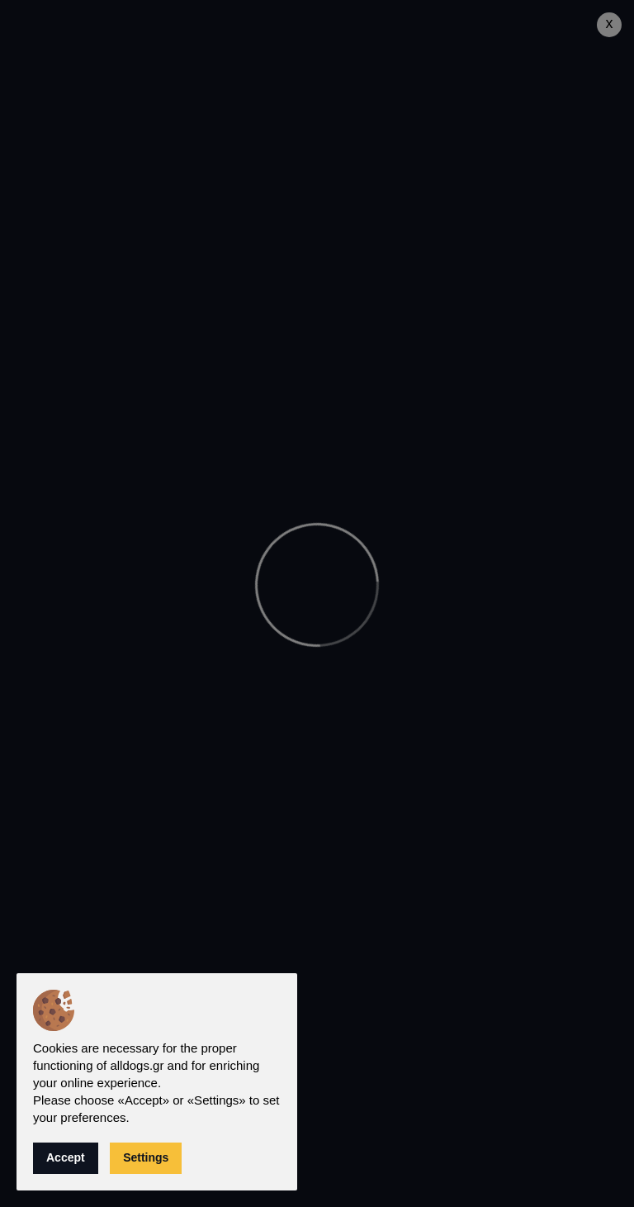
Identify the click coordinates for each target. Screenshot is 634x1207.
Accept (65, 1157)
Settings (145, 1157)
